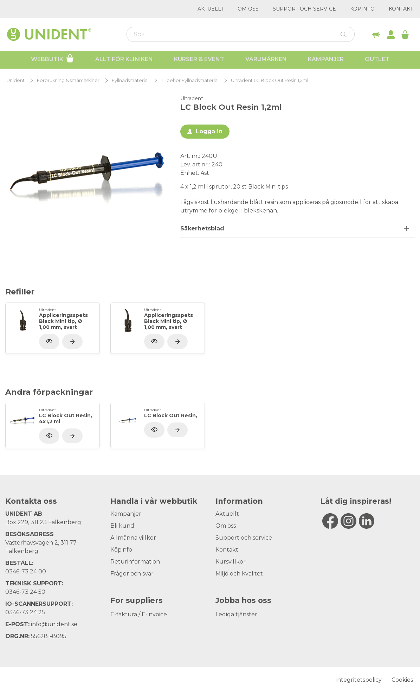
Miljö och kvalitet (239, 573)
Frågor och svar (132, 573)
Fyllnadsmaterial (130, 80)
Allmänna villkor (133, 537)
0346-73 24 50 (25, 592)
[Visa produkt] (72, 341)
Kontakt (401, 9)
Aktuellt (211, 9)
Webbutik (52, 59)
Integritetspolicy (358, 679)
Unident (15, 80)
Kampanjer (326, 60)
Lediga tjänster (236, 614)
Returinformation (135, 561)
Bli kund (122, 525)
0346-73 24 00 (25, 571)
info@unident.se (54, 624)
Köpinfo (362, 9)
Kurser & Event (199, 60)
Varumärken (266, 60)
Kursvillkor (230, 561)
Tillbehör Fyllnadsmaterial (190, 80)
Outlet (377, 60)
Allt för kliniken (124, 60)
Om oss (248, 9)
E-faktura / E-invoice (138, 614)
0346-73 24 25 (25, 612)
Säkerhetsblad (202, 228)
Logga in (209, 131)
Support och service (304, 9)
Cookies (402, 679)
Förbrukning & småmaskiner (68, 80)
